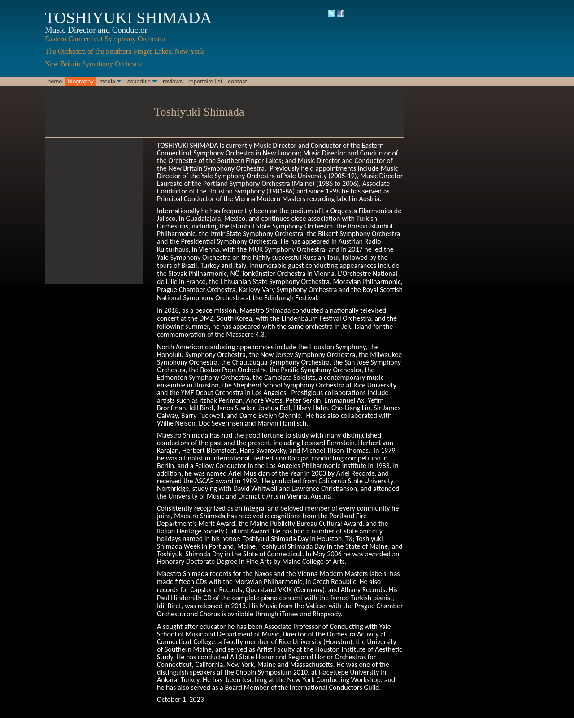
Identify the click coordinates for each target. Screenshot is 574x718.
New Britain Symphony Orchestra (94, 64)
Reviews (173, 81)
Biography (81, 81)
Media (107, 81)
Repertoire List (205, 81)
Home (55, 81)
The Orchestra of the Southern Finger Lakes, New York (125, 51)
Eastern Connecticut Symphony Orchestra (105, 39)
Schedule (139, 81)
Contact (237, 81)
